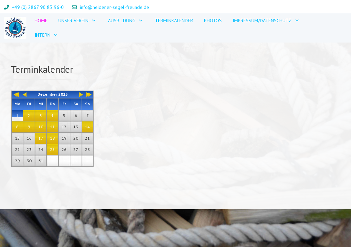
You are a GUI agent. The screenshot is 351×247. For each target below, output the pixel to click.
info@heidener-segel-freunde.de (114, 7)
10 (40, 126)
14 (87, 126)
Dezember (47, 94)
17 (40, 138)
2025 (63, 94)
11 (52, 126)
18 (52, 138)
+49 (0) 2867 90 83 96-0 (38, 7)
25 (52, 149)
